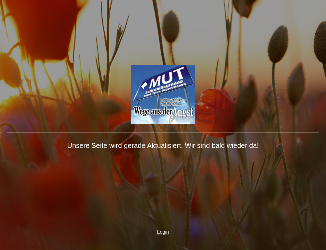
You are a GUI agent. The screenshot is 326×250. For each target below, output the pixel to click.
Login (163, 232)
